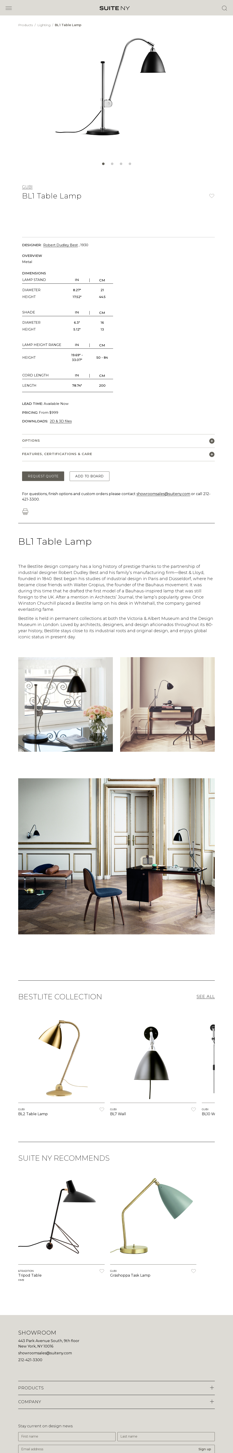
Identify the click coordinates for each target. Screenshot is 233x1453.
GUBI (27, 186)
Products (26, 25)
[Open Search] (224, 8)
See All (206, 996)
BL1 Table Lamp (68, 25)
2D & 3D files (61, 421)
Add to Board (89, 476)
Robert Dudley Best (60, 245)
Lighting (44, 25)
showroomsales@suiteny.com (163, 494)
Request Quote (43, 476)
